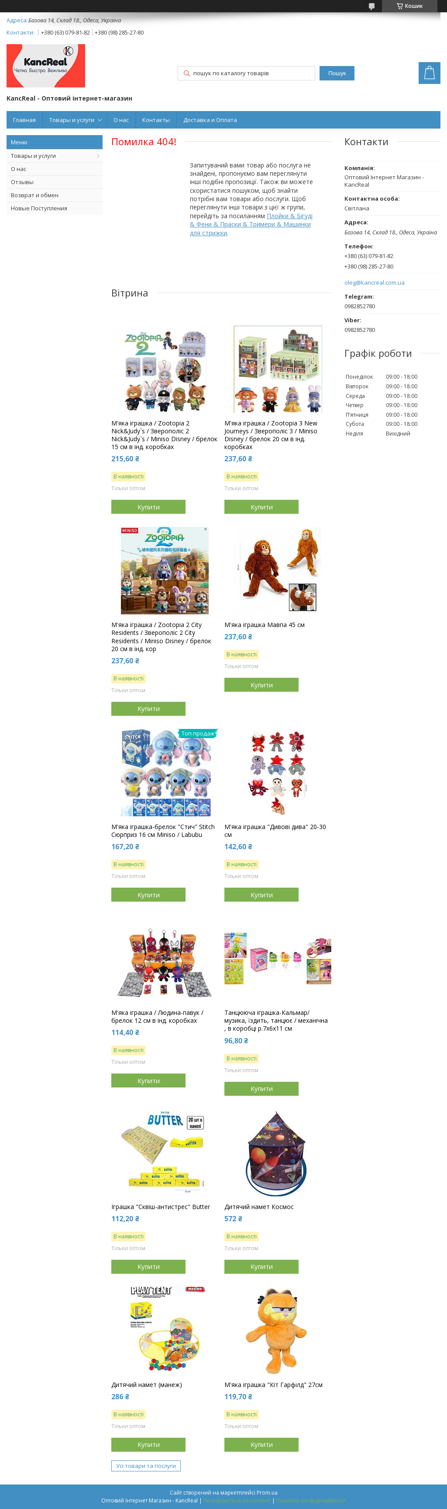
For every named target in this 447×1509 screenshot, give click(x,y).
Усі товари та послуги (146, 1466)
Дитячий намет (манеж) (146, 1385)
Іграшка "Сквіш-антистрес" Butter (160, 1207)
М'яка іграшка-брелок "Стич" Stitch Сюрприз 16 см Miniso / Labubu (163, 831)
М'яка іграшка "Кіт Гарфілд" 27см (273, 1385)
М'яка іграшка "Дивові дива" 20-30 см (275, 831)
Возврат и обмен (34, 195)
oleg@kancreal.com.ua (374, 282)
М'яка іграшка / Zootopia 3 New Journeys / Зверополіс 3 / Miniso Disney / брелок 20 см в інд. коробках (270, 435)
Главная (24, 120)
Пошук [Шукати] (337, 73)
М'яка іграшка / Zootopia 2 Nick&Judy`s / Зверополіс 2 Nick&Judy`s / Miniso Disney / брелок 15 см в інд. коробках (164, 435)
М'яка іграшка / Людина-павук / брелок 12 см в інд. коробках (157, 1017)
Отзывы (22, 182)
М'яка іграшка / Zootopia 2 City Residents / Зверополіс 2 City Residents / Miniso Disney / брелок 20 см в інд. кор (161, 637)
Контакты (156, 120)
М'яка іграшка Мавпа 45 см (264, 625)
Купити (149, 506)
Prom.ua (267, 1492)
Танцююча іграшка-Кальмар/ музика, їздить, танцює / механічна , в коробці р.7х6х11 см (276, 1020)
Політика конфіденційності (311, 1500)
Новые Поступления (39, 208)
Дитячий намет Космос (259, 1207)
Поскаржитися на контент (237, 1500)
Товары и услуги (71, 120)
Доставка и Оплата (210, 120)
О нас (121, 120)
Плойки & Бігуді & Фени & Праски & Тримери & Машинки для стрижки (251, 224)
